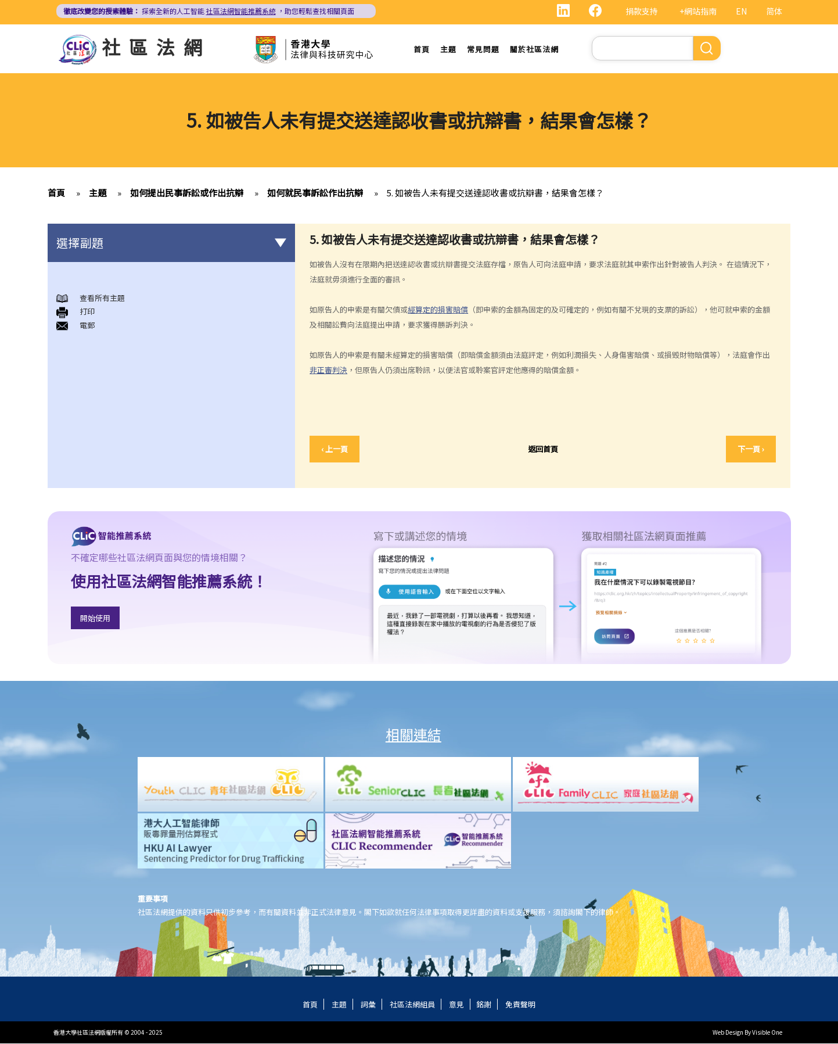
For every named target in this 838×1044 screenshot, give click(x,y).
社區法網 (156, 46)
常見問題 (483, 49)
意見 (456, 1004)
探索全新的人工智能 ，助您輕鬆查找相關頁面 (208, 11)
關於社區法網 (534, 49)
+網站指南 (698, 11)
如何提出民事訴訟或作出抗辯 (186, 193)
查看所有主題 (102, 298)
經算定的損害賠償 (438, 309)
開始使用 (95, 618)
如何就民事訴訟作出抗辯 (315, 193)
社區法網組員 (412, 1004)
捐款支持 (641, 11)
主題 (448, 49)
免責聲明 (520, 1004)
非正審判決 (328, 370)
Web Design (728, 1032)
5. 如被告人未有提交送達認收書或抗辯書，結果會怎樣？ (495, 193)
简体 (774, 11)
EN (741, 11)
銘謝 (483, 1004)
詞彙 (368, 1004)
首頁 (421, 49)
